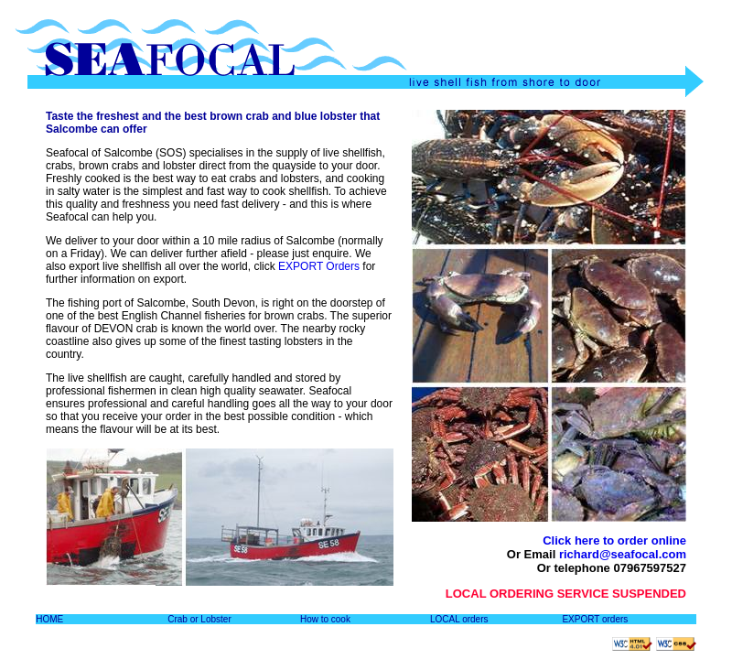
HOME (49, 619)
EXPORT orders (595, 619)
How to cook (325, 619)
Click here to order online (614, 540)
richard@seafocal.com (622, 554)
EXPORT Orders (319, 266)
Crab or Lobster (199, 619)
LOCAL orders (459, 619)
